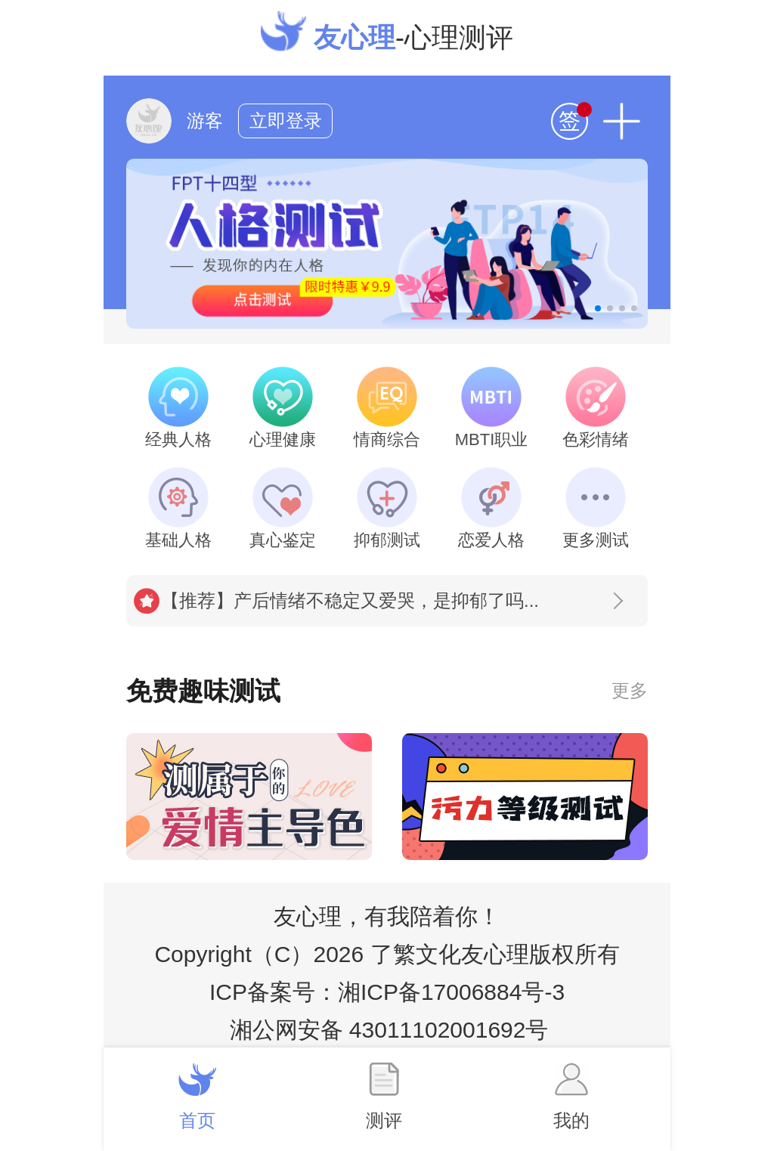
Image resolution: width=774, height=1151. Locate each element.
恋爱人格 (491, 508)
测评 (384, 1097)
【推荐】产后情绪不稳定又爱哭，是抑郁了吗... (392, 600)
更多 (629, 690)
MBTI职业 (491, 408)
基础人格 (178, 508)
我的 (571, 1097)
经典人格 (178, 408)
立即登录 (285, 120)
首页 (197, 1097)
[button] (598, 308)
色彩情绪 (595, 408)
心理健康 (282, 408)
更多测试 (595, 508)
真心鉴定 (282, 508)
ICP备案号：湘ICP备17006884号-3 (387, 991)
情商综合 (387, 408)
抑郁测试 (387, 508)
